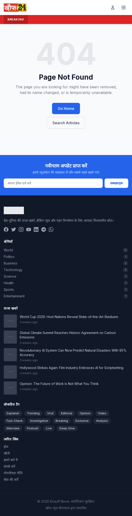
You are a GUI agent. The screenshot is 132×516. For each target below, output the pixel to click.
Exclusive (82, 421)
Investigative (39, 421)
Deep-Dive (67, 428)
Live (49, 428)
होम (6, 447)
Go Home (66, 108)
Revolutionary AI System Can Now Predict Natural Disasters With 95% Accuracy (73, 352)
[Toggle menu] (123, 7)
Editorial (66, 413)
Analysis (102, 421)
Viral (50, 413)
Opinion (85, 413)
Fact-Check (15, 421)
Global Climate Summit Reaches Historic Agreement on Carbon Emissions (68, 335)
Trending (33, 413)
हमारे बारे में (11, 460)
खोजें (7, 453)
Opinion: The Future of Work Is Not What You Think (59, 384)
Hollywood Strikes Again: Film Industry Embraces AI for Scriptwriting (71, 368)
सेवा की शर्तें (11, 479)
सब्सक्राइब (116, 183)
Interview (13, 428)
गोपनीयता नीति (13, 473)
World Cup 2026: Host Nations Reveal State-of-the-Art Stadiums (69, 317)
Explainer (13, 413)
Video (102, 413)
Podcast (32, 428)
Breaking (62, 421)
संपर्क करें (9, 466)
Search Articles (66, 122)
